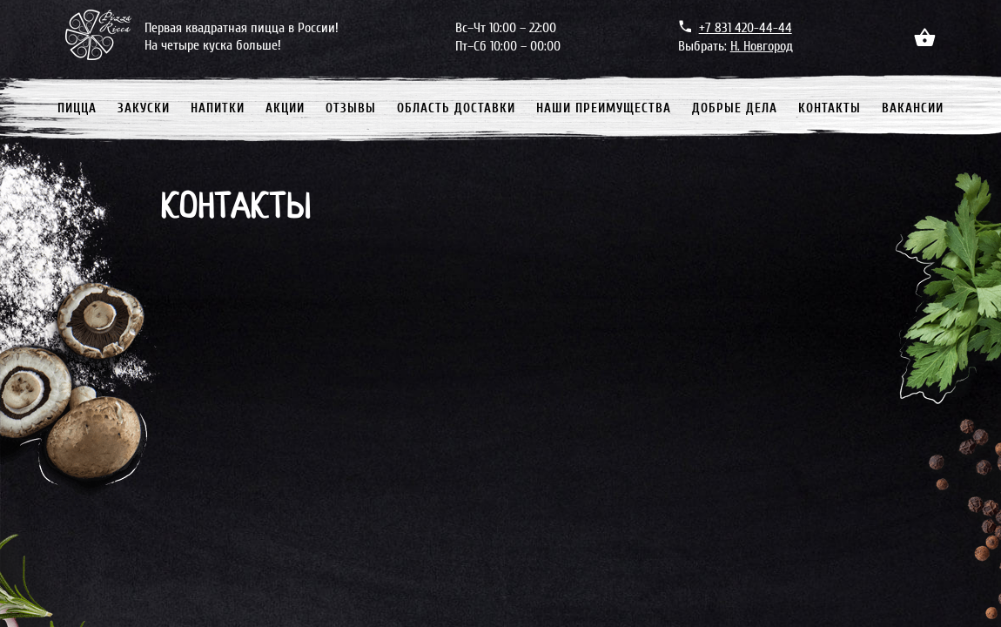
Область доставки (456, 108)
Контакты (829, 108)
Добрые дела (734, 108)
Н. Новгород (761, 46)
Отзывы (351, 108)
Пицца (77, 108)
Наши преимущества (603, 108)
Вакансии (913, 108)
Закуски (144, 108)
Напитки (218, 108)
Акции (285, 108)
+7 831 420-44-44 (745, 28)
